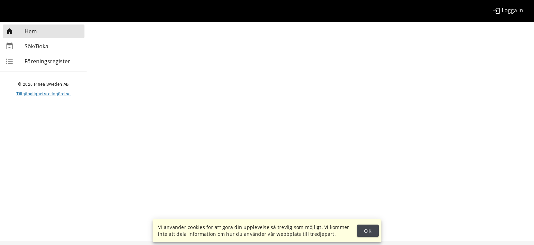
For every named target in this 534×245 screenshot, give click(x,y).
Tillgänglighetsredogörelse (43, 94)
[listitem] (508, 11)
